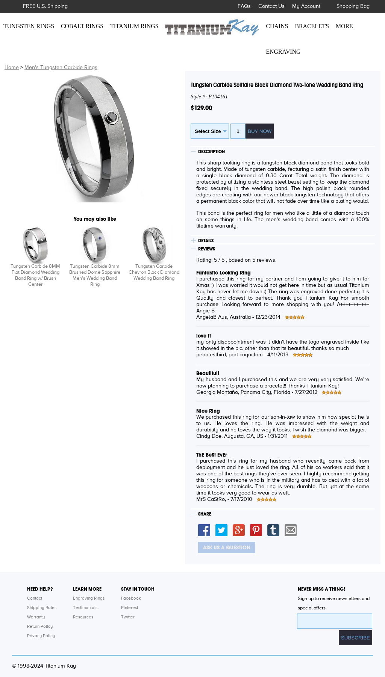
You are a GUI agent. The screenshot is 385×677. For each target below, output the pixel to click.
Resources (83, 617)
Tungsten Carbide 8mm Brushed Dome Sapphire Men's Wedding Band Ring (94, 275)
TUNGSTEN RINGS (28, 26)
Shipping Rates (41, 608)
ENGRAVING (283, 51)
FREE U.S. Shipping (45, 6)
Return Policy (40, 626)
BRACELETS (312, 26)
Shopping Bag (353, 6)
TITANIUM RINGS (134, 26)
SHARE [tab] (204, 514)
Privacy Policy (41, 636)
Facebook (131, 598)
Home (12, 67)
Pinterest (129, 608)
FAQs (244, 6)
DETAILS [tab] (206, 240)
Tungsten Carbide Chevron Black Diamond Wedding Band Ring (154, 272)
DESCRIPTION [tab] (211, 151)
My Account (306, 6)
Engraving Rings (89, 598)
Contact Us (271, 6)
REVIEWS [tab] (206, 249)
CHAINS (277, 26)
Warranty (36, 617)
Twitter (128, 617)
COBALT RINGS (82, 26)
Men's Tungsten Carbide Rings (60, 67)
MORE (344, 26)
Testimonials (85, 608)
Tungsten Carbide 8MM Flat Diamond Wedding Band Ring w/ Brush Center (35, 275)
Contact (34, 598)
